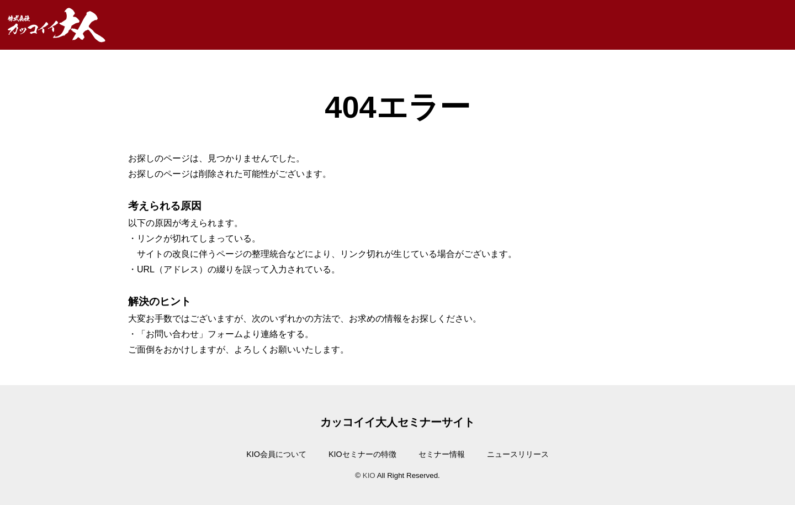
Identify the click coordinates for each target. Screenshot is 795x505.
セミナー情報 (441, 454)
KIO (369, 475)
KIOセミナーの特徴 (362, 454)
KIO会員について (276, 454)
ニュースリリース (518, 454)
